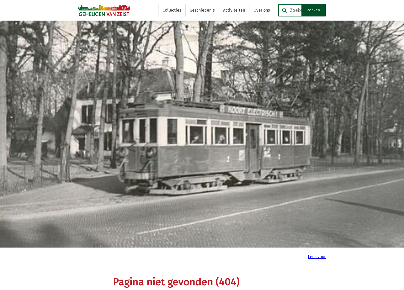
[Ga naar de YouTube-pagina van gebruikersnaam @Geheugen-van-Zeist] (272, 250)
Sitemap (150, 92)
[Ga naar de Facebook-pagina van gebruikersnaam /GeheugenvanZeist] (270, 230)
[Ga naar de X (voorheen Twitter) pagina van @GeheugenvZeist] (268, 240)
